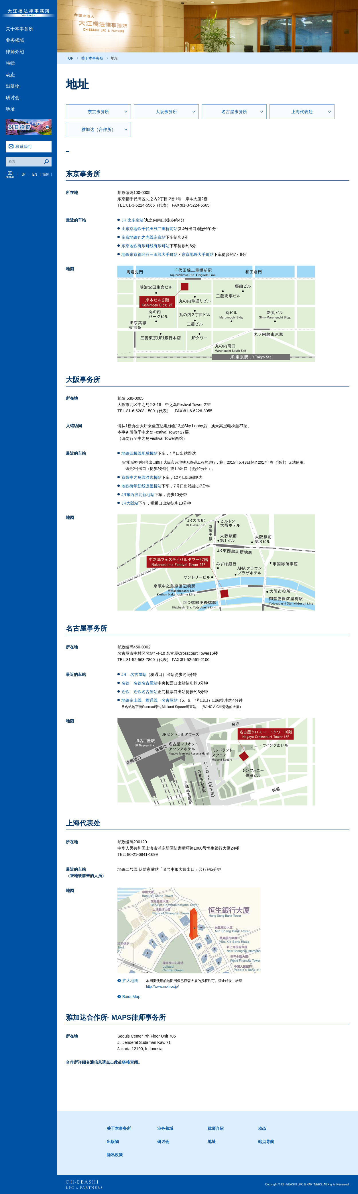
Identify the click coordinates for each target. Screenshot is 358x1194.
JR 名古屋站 (133, 674)
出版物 (12, 86)
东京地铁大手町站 (198, 254)
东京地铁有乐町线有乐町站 (145, 246)
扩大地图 (130, 980)
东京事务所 (98, 111)
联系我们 (23, 146)
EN (34, 174)
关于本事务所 (19, 28)
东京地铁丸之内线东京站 (143, 237)
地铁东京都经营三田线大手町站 (149, 254)
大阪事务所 (166, 111)
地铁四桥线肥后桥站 (139, 453)
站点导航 (266, 1141)
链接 (126, 1062)
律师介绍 (15, 51)
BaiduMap (131, 996)
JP (23, 174)
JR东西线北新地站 (137, 494)
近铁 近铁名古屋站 (139, 691)
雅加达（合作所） (98, 129)
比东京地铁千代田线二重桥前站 (149, 228)
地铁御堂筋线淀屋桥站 (141, 486)
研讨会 (12, 97)
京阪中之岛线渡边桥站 (141, 477)
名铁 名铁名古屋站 (139, 683)
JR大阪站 (129, 503)
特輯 (10, 63)
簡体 (45, 174)
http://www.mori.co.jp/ (162, 987)
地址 (10, 109)
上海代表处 (302, 111)
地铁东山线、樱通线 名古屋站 (149, 700)
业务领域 (15, 40)
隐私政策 (115, 1154)
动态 (10, 74)
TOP (70, 58)
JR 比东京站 (132, 220)
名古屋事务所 (234, 111)
